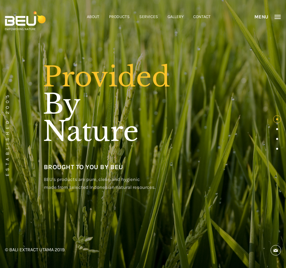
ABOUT (93, 16)
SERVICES (148, 16)
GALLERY (176, 16)
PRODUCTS (119, 16)
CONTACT (202, 16)
